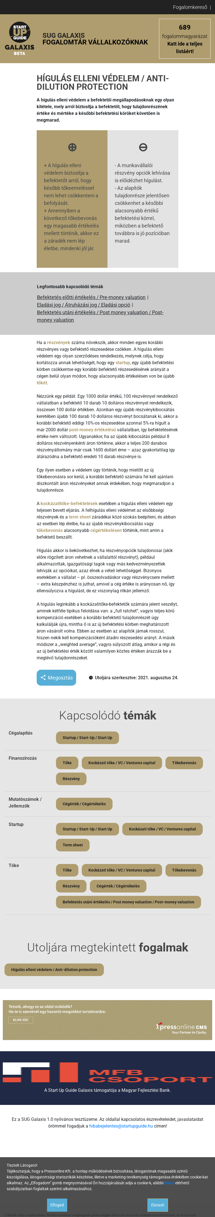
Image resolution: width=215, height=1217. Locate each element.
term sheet (80, 517)
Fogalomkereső (190, 7)
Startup (16, 824)
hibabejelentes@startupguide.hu (121, 1126)
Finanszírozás (23, 758)
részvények (58, 342)
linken (169, 1183)
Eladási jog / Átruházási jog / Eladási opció (83, 305)
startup (123, 362)
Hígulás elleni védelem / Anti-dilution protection (54, 969)
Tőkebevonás (184, 763)
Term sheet (73, 845)
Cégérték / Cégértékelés (84, 804)
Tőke (67, 763)
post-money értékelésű (92, 429)
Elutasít (157, 1205)
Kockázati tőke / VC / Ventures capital (121, 763)
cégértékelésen (106, 530)
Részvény (71, 778)
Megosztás (56, 677)
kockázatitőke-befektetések (69, 503)
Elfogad (57, 1205)
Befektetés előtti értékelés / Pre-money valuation (91, 297)
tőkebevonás (50, 530)
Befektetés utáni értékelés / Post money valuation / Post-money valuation (100, 316)
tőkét (42, 382)
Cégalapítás (20, 733)
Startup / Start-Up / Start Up (87, 737)
